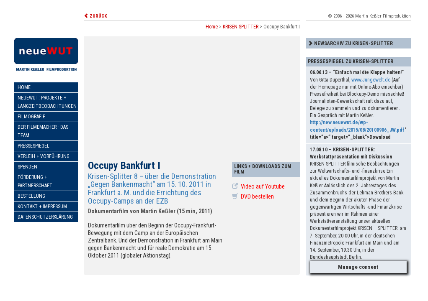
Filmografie (31, 117)
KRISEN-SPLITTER (240, 27)
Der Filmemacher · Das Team (43, 131)
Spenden (27, 167)
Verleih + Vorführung (44, 156)
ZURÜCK (95, 16)
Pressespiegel (33, 146)
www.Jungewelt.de (370, 80)
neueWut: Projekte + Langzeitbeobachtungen (47, 102)
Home (24, 87)
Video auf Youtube (258, 186)
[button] (358, 43)
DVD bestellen (253, 196)
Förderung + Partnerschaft (35, 181)
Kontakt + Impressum (42, 206)
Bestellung (31, 196)
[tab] (358, 43)
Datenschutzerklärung (45, 217)
